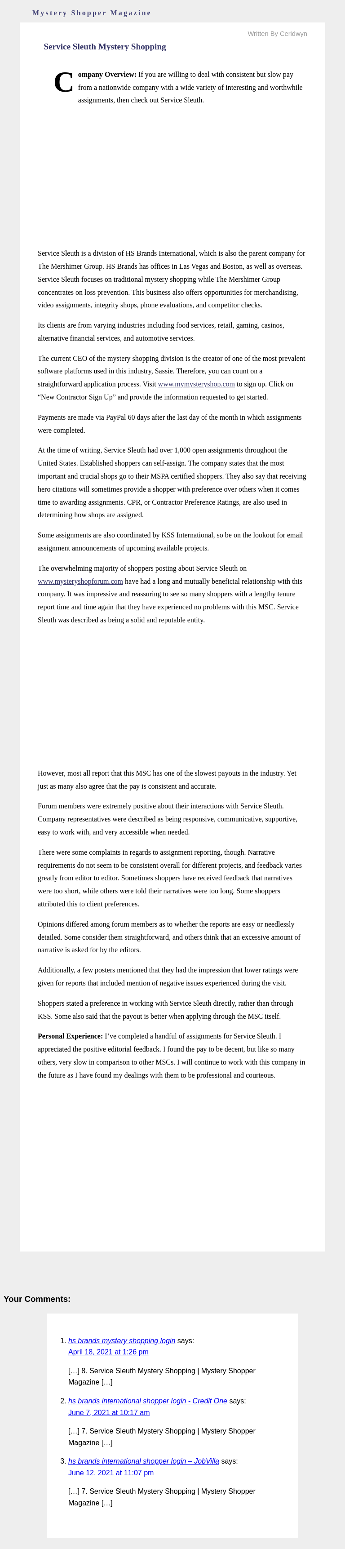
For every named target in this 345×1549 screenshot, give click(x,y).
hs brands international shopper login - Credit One (147, 1401)
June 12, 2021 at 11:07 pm (111, 1473)
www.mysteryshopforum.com (80, 581)
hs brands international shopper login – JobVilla (143, 1461)
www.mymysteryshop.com (196, 384)
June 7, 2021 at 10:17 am (109, 1412)
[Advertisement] (172, 177)
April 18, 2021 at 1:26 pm (108, 1352)
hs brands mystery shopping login (121, 1341)
